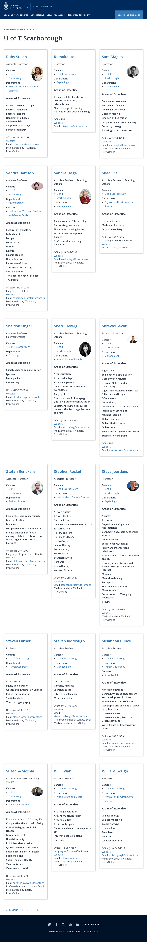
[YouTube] (70, 924)
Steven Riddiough (69, 640)
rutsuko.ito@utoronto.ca (74, 126)
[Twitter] (49, 924)
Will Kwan (62, 771)
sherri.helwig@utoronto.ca (75, 427)
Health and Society (19, 804)
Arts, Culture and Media (69, 359)
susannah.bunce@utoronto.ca (125, 743)
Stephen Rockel (67, 471)
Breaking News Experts (16, 14)
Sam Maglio (112, 56)
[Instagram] (63, 924)
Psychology (63, 82)
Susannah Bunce (116, 640)
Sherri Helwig (66, 325)
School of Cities (113, 675)
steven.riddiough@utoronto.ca (70, 716)
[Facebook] (56, 924)
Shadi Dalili (112, 173)
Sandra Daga (65, 173)
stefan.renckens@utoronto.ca (29, 561)
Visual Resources (56, 14)
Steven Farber (18, 640)
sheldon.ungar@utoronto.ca (28, 397)
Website (10, 140)
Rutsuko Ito (64, 56)
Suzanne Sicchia (20, 771)
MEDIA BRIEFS (91, 924)
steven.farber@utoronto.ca (27, 717)
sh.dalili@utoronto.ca (120, 247)
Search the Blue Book (129, 14)
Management (112, 86)
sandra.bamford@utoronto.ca (29, 298)
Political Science (17, 501)
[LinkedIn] (77, 924)
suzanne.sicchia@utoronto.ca (28, 882)
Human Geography (19, 666)
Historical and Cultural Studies (73, 497)
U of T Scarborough (67, 74)
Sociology (14, 355)
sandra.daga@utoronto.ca (75, 259)
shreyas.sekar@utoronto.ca (123, 450)
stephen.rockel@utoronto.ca (76, 584)
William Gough (115, 771)
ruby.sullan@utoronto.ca (26, 144)
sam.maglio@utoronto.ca (122, 145)
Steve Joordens (115, 471)
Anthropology (16, 202)
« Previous (12, 910)
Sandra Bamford (20, 173)
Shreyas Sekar (114, 325)
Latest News (37, 14)
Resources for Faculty (78, 14)
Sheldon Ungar (19, 325)
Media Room (42, 6)
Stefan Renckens (20, 471)
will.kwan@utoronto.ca (73, 858)
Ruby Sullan (16, 56)
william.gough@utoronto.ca (123, 855)
